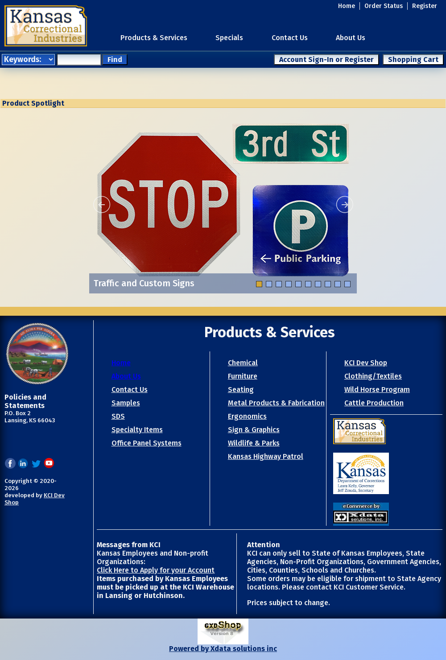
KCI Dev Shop (365, 363)
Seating (241, 389)
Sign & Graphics (254, 429)
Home (346, 6)
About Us (350, 37)
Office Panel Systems (147, 443)
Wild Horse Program (377, 389)
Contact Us (290, 37)
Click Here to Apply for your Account (156, 570)
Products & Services (153, 37)
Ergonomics (247, 416)
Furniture (242, 376)
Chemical (243, 363)
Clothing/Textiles (373, 376)
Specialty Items (137, 429)
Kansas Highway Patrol (265, 456)
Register (424, 6)
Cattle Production (374, 403)
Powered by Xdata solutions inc (223, 648)
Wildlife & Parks (254, 443)
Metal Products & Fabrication (276, 403)
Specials (229, 37)
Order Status (383, 6)
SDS (118, 416)
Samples (126, 403)
